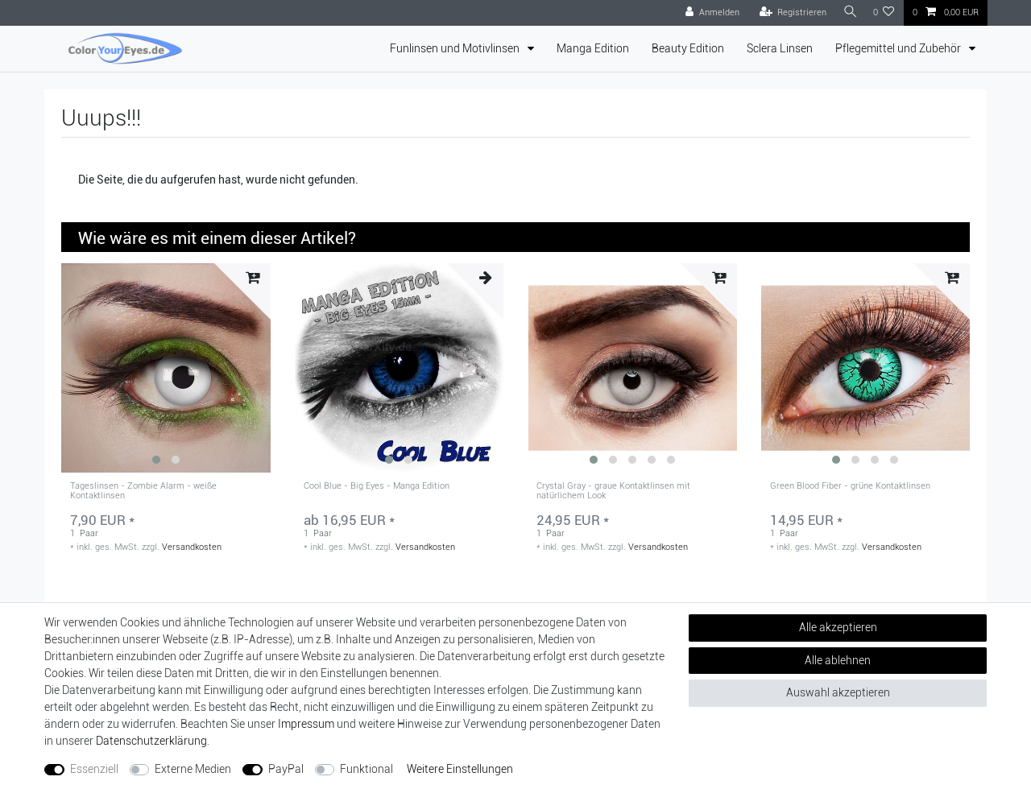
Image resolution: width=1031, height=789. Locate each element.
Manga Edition (593, 48)
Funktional (366, 768)
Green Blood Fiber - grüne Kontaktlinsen (850, 486)
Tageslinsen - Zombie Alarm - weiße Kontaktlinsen (143, 491)
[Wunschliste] (884, 13)
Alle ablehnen (838, 660)
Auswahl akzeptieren (838, 692)
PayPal (286, 768)
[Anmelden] (708, 13)
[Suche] (848, 12)
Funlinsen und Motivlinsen (456, 48)
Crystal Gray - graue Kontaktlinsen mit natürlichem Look (613, 491)
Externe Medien (193, 768)
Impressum (306, 723)
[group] (166, 368)
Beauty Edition (688, 48)
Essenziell (94, 768)
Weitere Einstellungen (460, 768)
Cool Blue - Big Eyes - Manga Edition (376, 486)
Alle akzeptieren (838, 627)
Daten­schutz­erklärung (151, 740)
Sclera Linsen (780, 48)
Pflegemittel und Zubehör (899, 48)
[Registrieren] (789, 13)
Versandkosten (192, 547)
